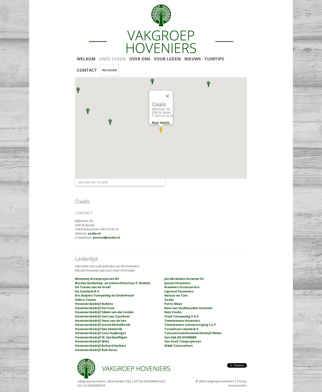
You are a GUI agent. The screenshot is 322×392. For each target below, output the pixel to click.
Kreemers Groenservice (181, 287)
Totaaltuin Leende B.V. (181, 329)
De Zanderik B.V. (87, 291)
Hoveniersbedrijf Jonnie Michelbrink (102, 325)
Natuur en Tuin (176, 295)
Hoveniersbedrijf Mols (92, 341)
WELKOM (86, 59)
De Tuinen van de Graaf (93, 287)
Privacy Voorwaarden (237, 383)
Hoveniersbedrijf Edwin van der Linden (104, 312)
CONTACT (87, 70)
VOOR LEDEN (167, 59)
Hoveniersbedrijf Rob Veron (96, 350)
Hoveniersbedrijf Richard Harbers (100, 346)
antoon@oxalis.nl (106, 237)
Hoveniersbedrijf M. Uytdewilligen (101, 337)
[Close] (167, 96)
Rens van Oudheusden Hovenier (188, 308)
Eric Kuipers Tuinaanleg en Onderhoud (104, 295)
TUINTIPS (214, 59)
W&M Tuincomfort (178, 346)
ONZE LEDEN (112, 59)
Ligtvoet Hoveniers (178, 291)
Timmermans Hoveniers (182, 321)
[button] (208, 84)
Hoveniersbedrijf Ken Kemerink (98, 329)
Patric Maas (173, 304)
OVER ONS (139, 59)
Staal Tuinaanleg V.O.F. (182, 316)
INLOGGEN (109, 70)
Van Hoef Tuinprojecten (182, 341)
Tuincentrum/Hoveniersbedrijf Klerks (192, 333)
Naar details (161, 122)
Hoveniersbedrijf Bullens (94, 304)
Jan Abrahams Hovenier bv (184, 279)
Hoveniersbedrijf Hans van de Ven (100, 321)
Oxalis (169, 300)
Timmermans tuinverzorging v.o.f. (190, 325)
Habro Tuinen (85, 300)
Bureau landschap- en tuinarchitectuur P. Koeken (112, 283)
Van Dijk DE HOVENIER (180, 337)
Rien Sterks (173, 312)
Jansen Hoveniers (177, 283)
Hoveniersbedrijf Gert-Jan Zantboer (102, 316)
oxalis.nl (94, 233)
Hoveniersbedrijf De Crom (94, 308)
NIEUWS (192, 59)
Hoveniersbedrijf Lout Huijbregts (100, 333)
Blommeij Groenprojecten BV (97, 279)
